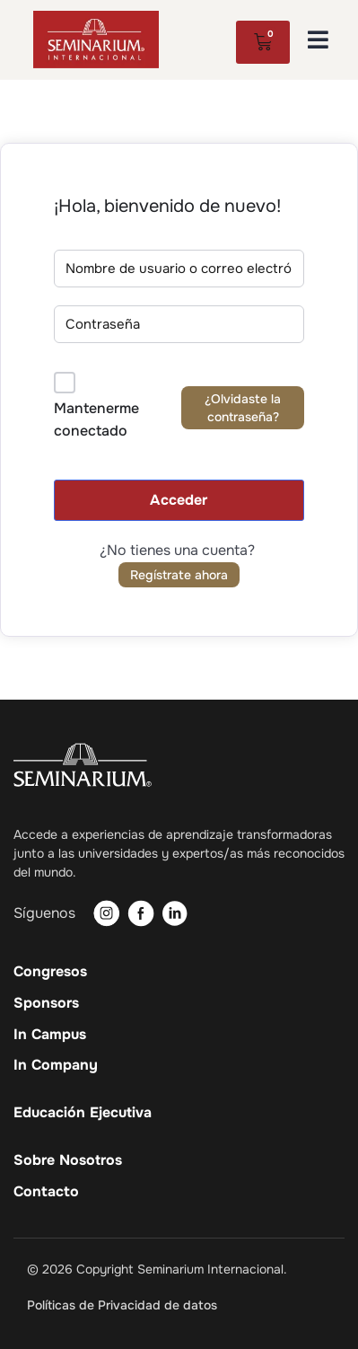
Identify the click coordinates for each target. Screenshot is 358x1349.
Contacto (46, 1192)
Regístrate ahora (179, 575)
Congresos (50, 972)
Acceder (178, 499)
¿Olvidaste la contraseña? (243, 408)
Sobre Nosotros (67, 1160)
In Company (55, 1065)
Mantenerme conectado (96, 420)
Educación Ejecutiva (82, 1113)
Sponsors (46, 1003)
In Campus (49, 1035)
